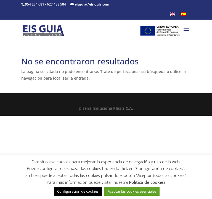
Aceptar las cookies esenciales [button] (132, 191)
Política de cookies (147, 182)
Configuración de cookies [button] (78, 191)
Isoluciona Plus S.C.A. (112, 108)
